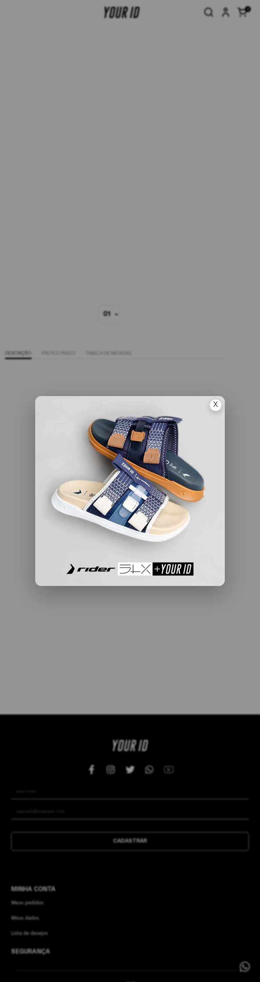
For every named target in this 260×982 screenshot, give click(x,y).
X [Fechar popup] (215, 405)
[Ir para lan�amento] (130, 491)
